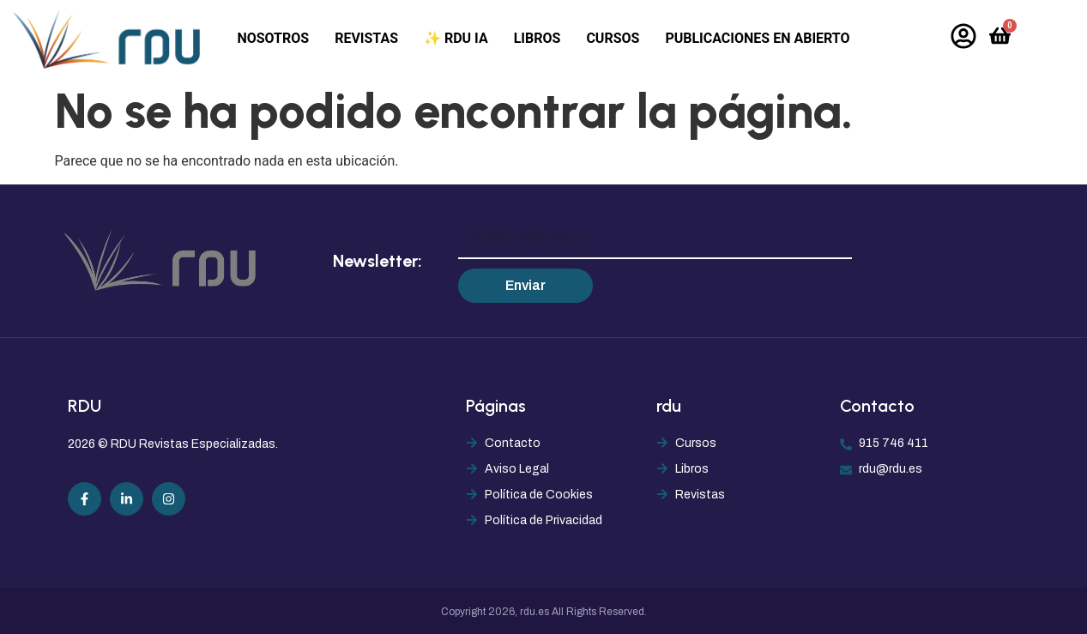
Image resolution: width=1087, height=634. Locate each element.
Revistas (366, 38)
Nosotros (273, 38)
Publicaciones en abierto (757, 38)
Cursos (612, 38)
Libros (537, 38)
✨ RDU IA (456, 38)
